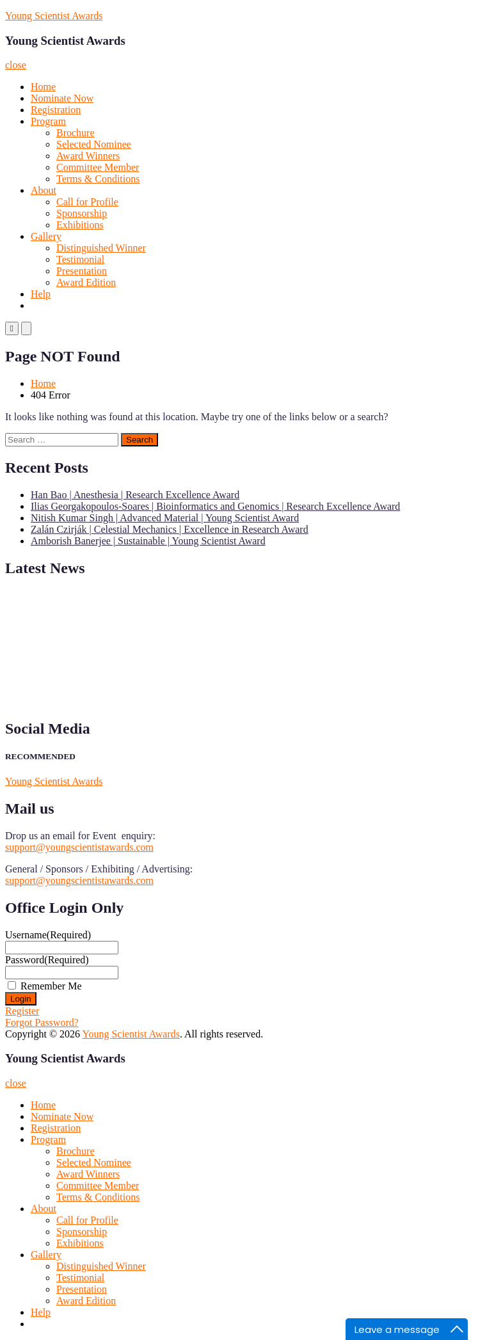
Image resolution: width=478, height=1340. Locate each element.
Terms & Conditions (97, 178)
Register (22, 1010)
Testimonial (80, 259)
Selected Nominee (93, 144)
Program (48, 121)
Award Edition (86, 282)
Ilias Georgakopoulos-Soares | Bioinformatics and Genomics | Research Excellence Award (215, 506)
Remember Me (51, 986)
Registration (56, 109)
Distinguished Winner (101, 247)
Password (47, 959)
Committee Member (97, 167)
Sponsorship (81, 213)
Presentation (81, 270)
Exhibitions (80, 224)
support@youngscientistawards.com (79, 847)
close (15, 64)
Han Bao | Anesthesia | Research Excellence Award (135, 494)
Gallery (46, 236)
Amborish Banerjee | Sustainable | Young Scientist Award (148, 540)
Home (43, 86)
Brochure (75, 132)
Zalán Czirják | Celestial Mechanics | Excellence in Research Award (169, 529)
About (43, 190)
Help (41, 293)
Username (48, 934)
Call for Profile (87, 201)
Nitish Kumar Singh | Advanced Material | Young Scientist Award (165, 517)
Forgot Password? (42, 1022)
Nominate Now (62, 98)
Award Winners (88, 155)
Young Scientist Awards (53, 15)
